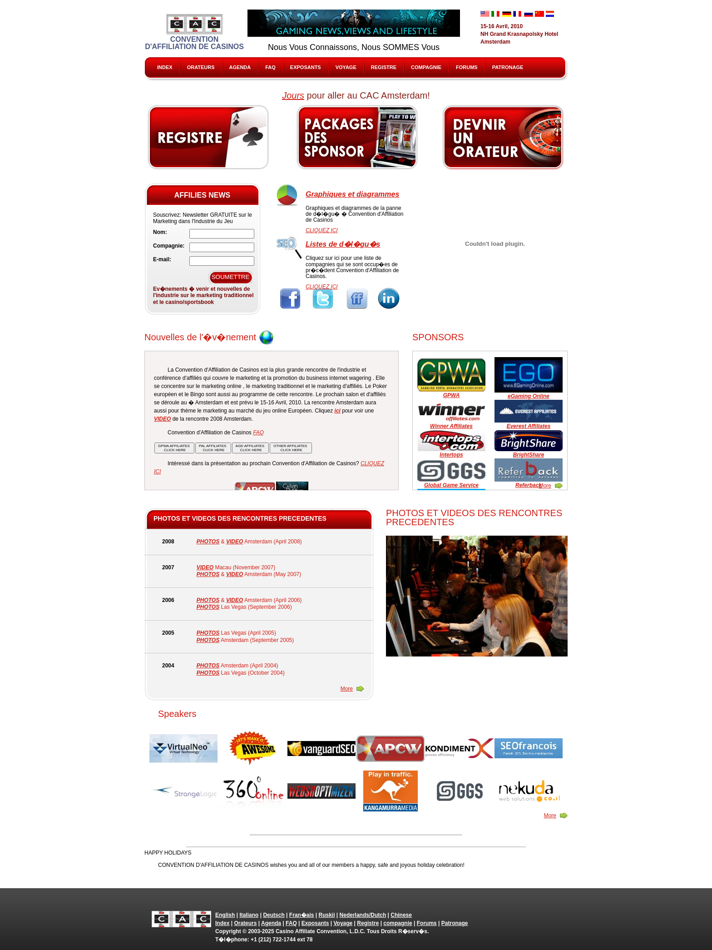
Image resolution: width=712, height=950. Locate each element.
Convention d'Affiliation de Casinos (194, 32)
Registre (383, 67)
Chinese (401, 915)
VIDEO (234, 541)
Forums (467, 67)
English (225, 915)
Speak (503, 137)
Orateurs (201, 67)
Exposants (305, 67)
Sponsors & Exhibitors (356, 137)
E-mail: (162, 259)
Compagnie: (168, 246)
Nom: (160, 232)
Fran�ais (301, 915)
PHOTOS (208, 541)
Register (208, 137)
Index (165, 67)
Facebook (290, 299)
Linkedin (390, 299)
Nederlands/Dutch (363, 915)
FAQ (270, 67)
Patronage (508, 67)
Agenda (240, 67)
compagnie (426, 67)
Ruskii (327, 915)
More (545, 485)
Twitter (323, 299)
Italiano (248, 915)
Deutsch (273, 915)
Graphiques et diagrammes (352, 194)
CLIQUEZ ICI (322, 230)
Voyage (346, 67)
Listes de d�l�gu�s (343, 244)
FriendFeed (356, 299)
